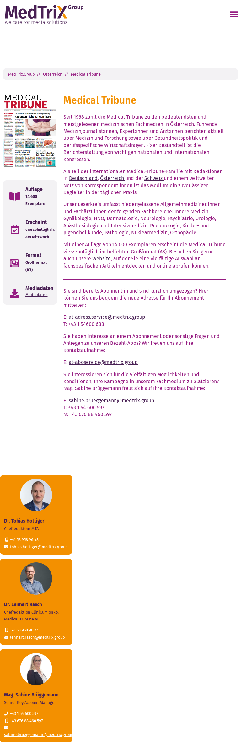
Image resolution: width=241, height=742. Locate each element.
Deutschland (83, 178)
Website (101, 259)
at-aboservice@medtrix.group (103, 362)
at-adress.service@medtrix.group (107, 317)
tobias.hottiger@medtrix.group (39, 546)
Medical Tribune (86, 74)
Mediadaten (36, 294)
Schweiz (154, 178)
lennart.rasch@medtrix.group (37, 637)
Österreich (52, 74)
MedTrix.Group (21, 74)
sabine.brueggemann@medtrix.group (111, 400)
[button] (234, 15)
